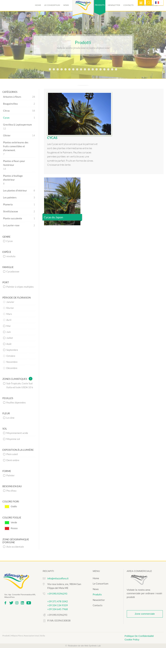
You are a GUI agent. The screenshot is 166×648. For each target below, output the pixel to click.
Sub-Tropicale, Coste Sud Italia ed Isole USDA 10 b (18, 385)
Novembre (10, 361)
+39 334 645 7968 (57, 609)
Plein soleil (10, 454)
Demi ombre (11, 460)
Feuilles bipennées (14, 402)
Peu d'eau (9, 490)
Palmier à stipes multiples (18, 286)
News (66, 5)
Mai (7, 325)
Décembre (10, 368)
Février (8, 307)
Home (38, 5)
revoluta (9, 256)
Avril (7, 319)
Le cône (8, 417)
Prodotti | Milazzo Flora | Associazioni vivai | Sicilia (23, 635)
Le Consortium (52, 5)
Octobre (9, 355)
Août (7, 343)
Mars (7, 313)
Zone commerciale (145, 613)
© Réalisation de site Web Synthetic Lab (83, 646)
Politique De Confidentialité (139, 636)
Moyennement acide (15, 432)
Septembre (10, 349)
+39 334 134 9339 (57, 605)
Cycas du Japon (53, 217)
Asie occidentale (13, 546)
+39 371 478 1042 (57, 601)
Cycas (8, 241)
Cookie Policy (132, 639)
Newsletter (114, 5)
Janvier (8, 301)
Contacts (128, 5)
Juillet (8, 337)
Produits (97, 594)
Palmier (9, 475)
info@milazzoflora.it (58, 578)
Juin (7, 331)
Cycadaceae (11, 271)
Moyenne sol (11, 438)
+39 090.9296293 (57, 593)
